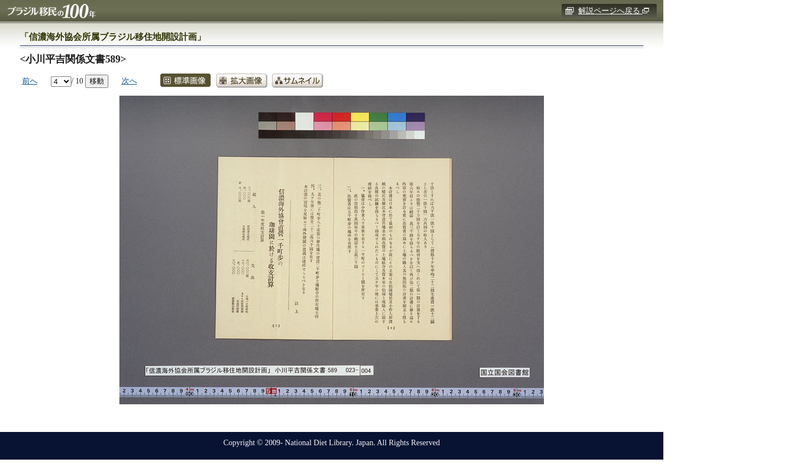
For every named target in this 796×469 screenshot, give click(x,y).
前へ (30, 80)
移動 (97, 81)
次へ (129, 80)
